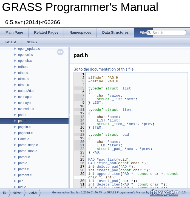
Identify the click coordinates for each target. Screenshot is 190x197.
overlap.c (25, 97)
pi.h (20, 181)
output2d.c (25, 91)
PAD (95, 152)
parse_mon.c (27, 151)
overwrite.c (26, 109)
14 (79, 120)
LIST (96, 102)
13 (79, 116)
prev (148, 123)
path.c (22, 163)
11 (79, 109)
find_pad (107, 163)
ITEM (96, 127)
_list (125, 88)
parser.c (24, 157)
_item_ (126, 109)
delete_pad (107, 166)
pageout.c (25, 133)
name (114, 116)
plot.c (22, 187)
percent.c (25, 175)
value (115, 95)
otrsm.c (23, 85)
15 (79, 123)
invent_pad (107, 180)
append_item (108, 173)
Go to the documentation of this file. (104, 69)
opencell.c (25, 55)
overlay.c (24, 103)
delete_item (108, 184)
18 (79, 134)
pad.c (22, 115)
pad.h (22, 121)
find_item (110, 188)
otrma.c (23, 79)
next (131, 99)
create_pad (107, 170)
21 (79, 145)
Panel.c (23, 139)
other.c (23, 73)
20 (79, 141)
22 (79, 148)
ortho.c (23, 67)
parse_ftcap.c (28, 145)
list (114, 120)
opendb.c (25, 61)
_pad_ (125, 134)
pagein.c (24, 127)
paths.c (23, 169)
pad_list (107, 159)
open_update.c (29, 49)
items (115, 145)
